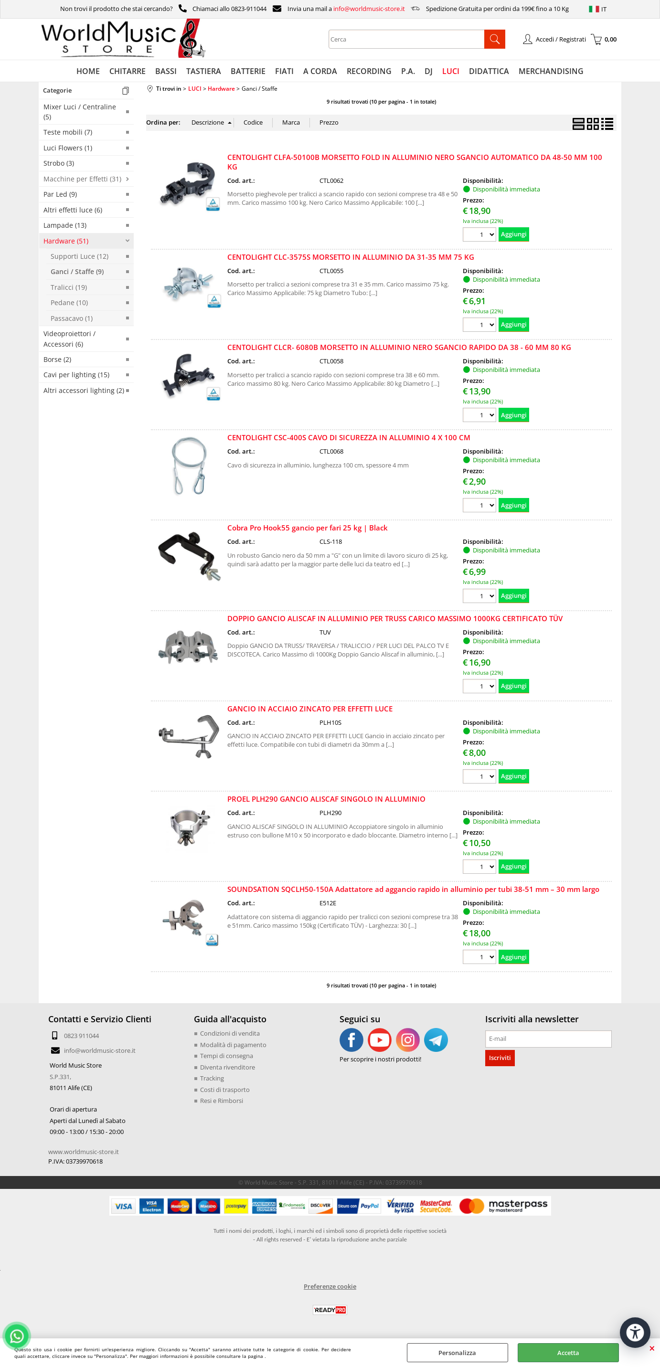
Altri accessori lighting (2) (83, 390)
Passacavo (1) (72, 318)
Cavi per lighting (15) (76, 374)
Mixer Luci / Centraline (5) (79, 111)
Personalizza (457, 1352)
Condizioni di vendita (230, 1033)
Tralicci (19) (69, 287)
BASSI (166, 71)
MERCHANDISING (551, 71)
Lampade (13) (64, 225)
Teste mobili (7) (67, 132)
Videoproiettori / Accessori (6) (69, 338)
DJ (429, 71)
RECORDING (369, 71)
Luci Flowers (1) (67, 147)
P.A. (408, 71)
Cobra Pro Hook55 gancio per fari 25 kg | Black (307, 527)
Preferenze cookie (330, 1286)
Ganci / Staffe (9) (77, 271)
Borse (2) (57, 359)
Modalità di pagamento (233, 1044)
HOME (88, 71)
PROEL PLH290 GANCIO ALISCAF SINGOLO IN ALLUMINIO (326, 799)
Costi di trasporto (225, 1089)
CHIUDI (652, 1348)
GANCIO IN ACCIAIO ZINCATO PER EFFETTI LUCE (310, 708)
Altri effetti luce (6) (72, 209)
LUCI (450, 71)
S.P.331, (60, 1076)
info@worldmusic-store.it (369, 8)
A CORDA (320, 71)
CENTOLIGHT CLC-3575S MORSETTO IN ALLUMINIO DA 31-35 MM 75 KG (350, 257)
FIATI (284, 71)
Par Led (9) (60, 194)
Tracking (212, 1078)
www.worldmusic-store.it (83, 1151)
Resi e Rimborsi (221, 1100)
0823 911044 (81, 1035)
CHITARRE (127, 71)
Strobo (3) (58, 163)
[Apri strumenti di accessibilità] (635, 1332)
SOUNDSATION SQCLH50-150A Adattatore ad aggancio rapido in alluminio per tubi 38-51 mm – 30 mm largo (413, 889)
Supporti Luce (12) (79, 256)
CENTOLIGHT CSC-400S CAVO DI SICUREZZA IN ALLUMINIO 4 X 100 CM (348, 437)
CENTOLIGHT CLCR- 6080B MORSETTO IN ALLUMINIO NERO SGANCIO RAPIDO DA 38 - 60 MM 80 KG (399, 347)
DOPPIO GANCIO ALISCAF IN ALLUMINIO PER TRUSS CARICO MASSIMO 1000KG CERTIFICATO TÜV (395, 618)
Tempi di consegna (226, 1055)
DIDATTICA (489, 71)
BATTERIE (248, 71)
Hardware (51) (65, 240)
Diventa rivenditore (227, 1067)
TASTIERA (203, 71)
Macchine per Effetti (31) (82, 178)
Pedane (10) (69, 302)
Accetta (568, 1352)
